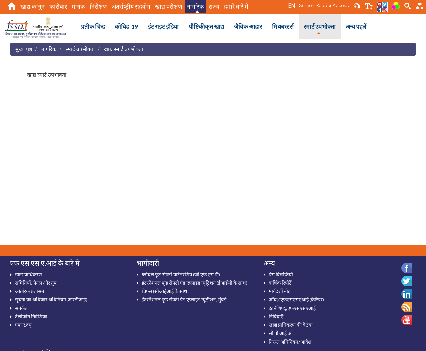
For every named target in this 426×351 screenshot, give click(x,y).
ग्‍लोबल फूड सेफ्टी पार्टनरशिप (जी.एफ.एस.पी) (181, 274)
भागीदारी (148, 263)
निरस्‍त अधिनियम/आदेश (290, 341)
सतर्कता (22, 308)
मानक (78, 6)
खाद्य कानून (32, 6)
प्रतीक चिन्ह (93, 26)
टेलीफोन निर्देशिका (31, 316)
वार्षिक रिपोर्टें (280, 282)
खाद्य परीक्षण (168, 6)
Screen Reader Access (324, 5)
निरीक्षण (98, 6)
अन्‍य (269, 263)
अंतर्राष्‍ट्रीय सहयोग (131, 6)
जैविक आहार (248, 26)
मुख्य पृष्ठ (23, 48)
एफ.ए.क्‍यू (23, 324)
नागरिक (195, 6)
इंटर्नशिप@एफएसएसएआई (292, 308)
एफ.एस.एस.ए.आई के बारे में (44, 263)
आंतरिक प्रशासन (29, 291)
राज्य (214, 6)
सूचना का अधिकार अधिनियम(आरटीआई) (51, 299)
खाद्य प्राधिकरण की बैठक (290, 324)
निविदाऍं (276, 316)
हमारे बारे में (236, 6)
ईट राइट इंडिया (163, 26)
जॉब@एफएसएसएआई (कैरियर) (296, 299)
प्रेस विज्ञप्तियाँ (281, 274)
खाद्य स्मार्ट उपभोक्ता (123, 48)
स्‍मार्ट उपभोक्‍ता (320, 26)
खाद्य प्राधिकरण (28, 274)
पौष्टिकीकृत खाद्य (206, 26)
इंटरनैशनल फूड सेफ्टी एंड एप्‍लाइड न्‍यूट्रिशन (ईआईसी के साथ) (194, 282)
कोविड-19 (126, 26)
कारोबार (58, 6)
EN (291, 6)
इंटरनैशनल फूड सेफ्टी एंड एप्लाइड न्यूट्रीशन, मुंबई (184, 299)
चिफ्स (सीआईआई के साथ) (165, 291)
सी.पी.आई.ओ (281, 333)
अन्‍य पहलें (356, 26)
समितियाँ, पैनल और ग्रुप (35, 282)
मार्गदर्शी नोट (280, 291)
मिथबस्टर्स (283, 26)
